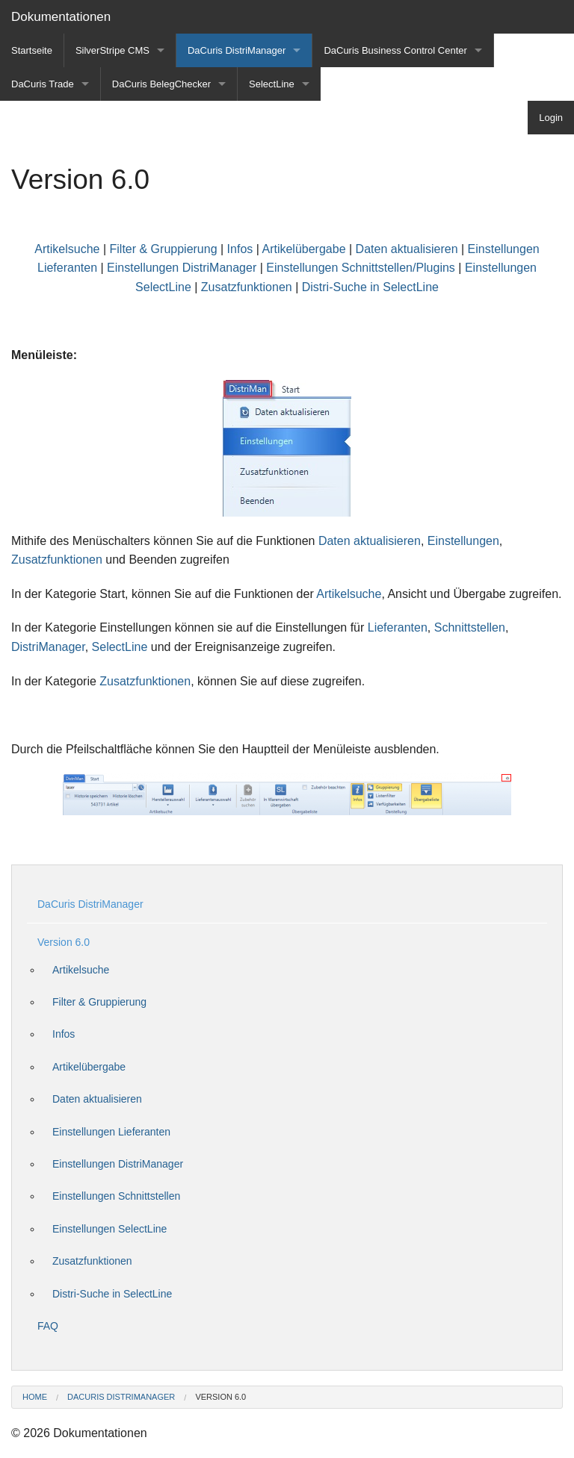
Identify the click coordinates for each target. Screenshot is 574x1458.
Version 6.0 (63, 942)
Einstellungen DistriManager (181, 267)
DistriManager (48, 647)
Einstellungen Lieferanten (111, 1132)
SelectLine (271, 84)
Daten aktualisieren (407, 249)
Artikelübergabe (303, 249)
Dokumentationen (61, 17)
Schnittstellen (469, 627)
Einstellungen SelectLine (109, 1229)
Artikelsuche (66, 249)
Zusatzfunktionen (248, 287)
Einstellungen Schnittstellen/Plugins (360, 267)
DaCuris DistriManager (237, 50)
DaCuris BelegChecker (161, 84)
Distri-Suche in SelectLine (370, 287)
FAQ (47, 1326)
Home (34, 1396)
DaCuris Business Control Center (395, 50)
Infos (240, 249)
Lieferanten (398, 627)
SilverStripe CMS (112, 50)
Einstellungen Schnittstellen (116, 1196)
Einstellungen (463, 541)
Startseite (31, 50)
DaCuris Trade (42, 84)
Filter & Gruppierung (163, 249)
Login (551, 117)
